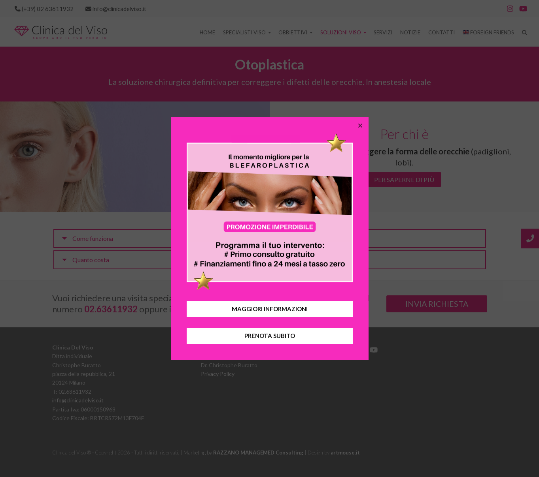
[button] (360, 125)
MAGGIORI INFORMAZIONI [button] (270, 308)
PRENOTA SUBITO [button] (269, 335)
